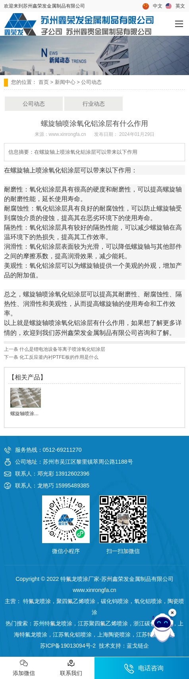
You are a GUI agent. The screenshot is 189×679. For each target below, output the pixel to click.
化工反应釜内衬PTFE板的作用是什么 (58, 357)
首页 (44, 82)
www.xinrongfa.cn (67, 134)
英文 (175, 6)
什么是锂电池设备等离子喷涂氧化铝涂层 (61, 349)
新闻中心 (65, 82)
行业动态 (94, 104)
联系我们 (71, 667)
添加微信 (24, 667)
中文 (152, 6)
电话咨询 (144, 669)
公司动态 (34, 104)
